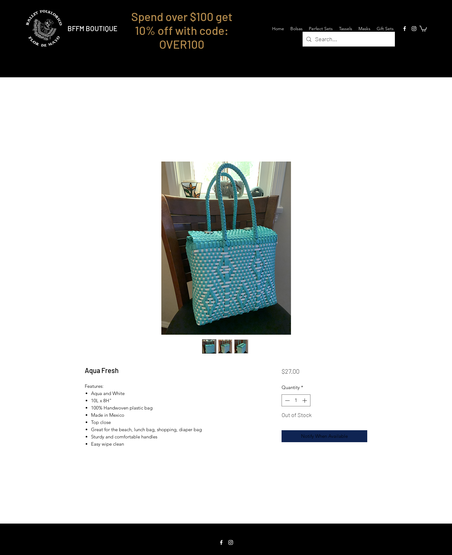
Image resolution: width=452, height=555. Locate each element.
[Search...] (348, 39)
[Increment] (305, 400)
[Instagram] (414, 28)
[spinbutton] (296, 400)
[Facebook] (404, 28)
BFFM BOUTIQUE (92, 28)
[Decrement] (286, 400)
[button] (423, 28)
